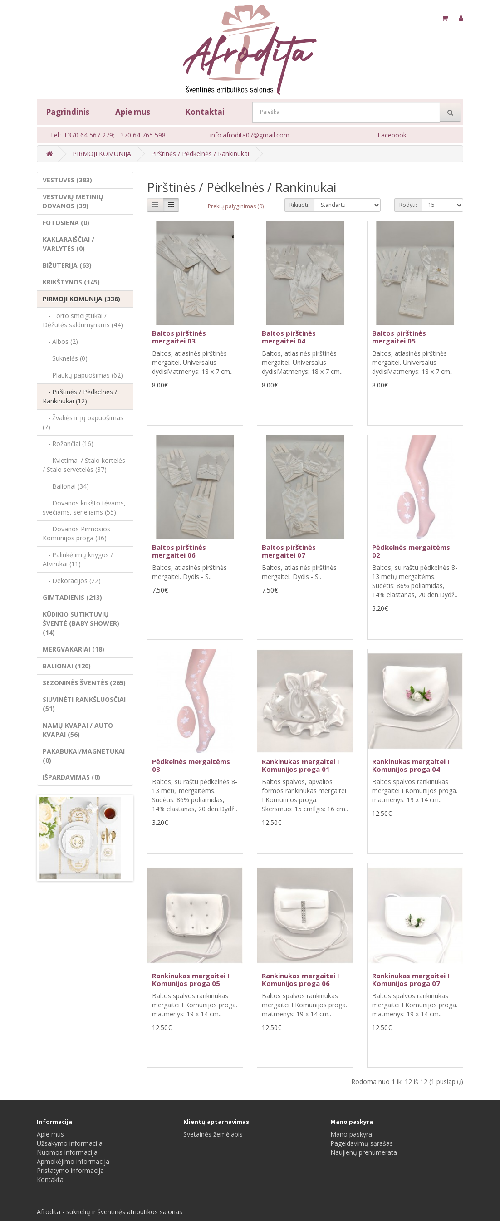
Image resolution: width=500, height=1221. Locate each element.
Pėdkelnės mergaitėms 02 (411, 551)
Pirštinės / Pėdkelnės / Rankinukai (200, 153)
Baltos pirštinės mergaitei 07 (289, 551)
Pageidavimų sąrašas (361, 1143)
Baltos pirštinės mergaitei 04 (289, 337)
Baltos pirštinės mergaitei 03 (179, 337)
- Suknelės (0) (65, 358)
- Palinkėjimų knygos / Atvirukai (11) (78, 559)
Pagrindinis (67, 112)
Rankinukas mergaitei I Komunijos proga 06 (300, 979)
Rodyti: (408, 205)
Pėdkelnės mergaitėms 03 (191, 765)
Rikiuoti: (299, 205)
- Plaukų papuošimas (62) (83, 375)
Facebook (392, 135)
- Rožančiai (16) (68, 443)
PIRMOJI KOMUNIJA (102, 153)
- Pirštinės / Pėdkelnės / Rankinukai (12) (80, 396)
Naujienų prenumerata (363, 1152)
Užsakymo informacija (70, 1143)
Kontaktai (205, 112)
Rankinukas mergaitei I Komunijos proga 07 (411, 979)
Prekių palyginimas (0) (236, 206)
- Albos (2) (60, 341)
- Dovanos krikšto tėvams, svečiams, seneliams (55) (84, 507)
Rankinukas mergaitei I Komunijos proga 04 (411, 765)
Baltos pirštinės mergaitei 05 (399, 337)
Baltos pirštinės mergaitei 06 (179, 551)
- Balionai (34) (66, 486)
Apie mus (132, 112)
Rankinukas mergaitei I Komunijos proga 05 (191, 979)
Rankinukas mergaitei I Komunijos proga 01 (300, 765)
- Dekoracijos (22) (72, 580)
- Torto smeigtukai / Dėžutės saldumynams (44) (83, 320)
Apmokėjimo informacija (73, 1161)
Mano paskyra (351, 1134)
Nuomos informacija (67, 1152)
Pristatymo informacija (70, 1170)
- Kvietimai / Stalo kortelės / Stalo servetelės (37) (84, 465)
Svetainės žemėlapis (213, 1134)
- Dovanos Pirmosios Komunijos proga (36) (76, 533)
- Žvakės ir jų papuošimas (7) (83, 422)
